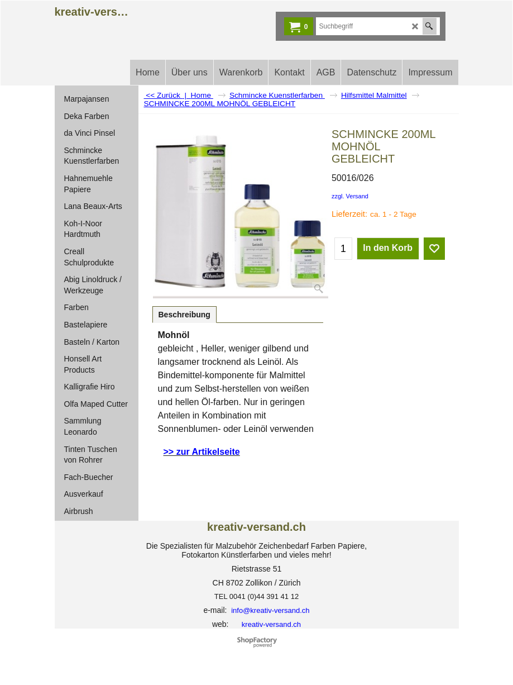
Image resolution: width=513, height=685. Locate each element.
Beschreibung (184, 314)
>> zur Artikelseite (202, 451)
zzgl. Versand (350, 196)
